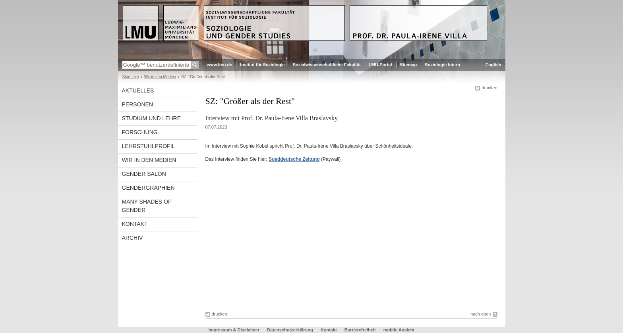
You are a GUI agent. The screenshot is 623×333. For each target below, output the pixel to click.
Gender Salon (144, 174)
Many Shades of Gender (147, 205)
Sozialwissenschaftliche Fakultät (327, 64)
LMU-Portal (380, 64)
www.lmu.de (219, 64)
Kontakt (135, 224)
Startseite (130, 77)
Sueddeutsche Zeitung (294, 159)
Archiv (132, 238)
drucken (489, 87)
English (493, 64)
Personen (137, 104)
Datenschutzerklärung (290, 329)
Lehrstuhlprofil (148, 146)
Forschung (140, 132)
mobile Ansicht (398, 329)
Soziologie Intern (442, 64)
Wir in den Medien (160, 77)
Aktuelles (138, 90)
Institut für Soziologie (262, 64)
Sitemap (408, 64)
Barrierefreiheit (360, 329)
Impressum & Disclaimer (234, 329)
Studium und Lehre (151, 118)
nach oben (480, 314)
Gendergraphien (148, 188)
